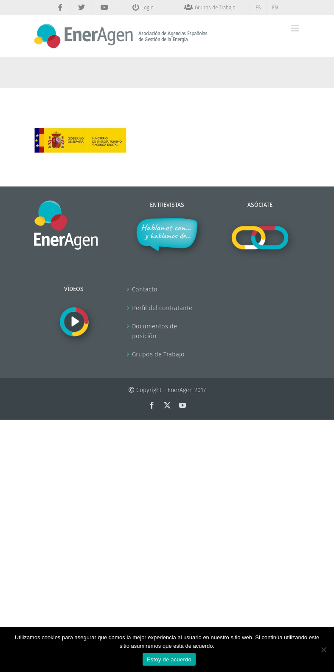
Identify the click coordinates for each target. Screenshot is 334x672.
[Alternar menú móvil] (295, 28)
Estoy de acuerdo (169, 659)
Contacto (144, 289)
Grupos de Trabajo (158, 354)
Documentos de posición (154, 331)
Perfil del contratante (162, 308)
